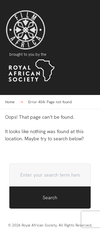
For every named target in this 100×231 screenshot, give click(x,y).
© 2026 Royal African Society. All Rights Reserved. (50, 225)
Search (50, 197)
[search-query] (50, 175)
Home (10, 101)
